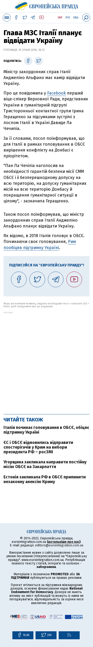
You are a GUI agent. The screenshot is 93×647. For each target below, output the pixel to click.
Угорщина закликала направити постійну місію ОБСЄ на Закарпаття (45, 464)
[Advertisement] (46, 360)
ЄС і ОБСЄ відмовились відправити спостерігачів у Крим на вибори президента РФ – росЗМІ (38, 447)
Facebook (56, 93)
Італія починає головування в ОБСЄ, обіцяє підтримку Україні (46, 430)
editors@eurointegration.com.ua (59, 545)
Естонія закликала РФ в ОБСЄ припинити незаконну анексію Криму (45, 479)
